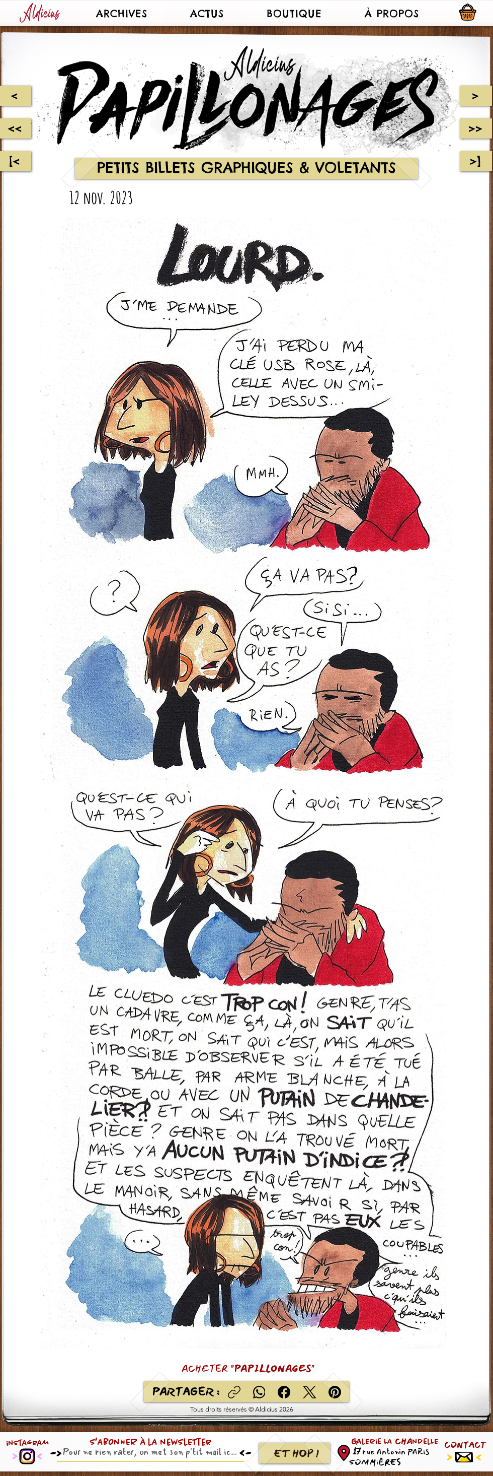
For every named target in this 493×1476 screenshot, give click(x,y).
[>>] (476, 128)
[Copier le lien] (234, 1392)
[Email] (148, 1451)
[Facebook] (284, 1392)
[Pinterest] (334, 1392)
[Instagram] (27, 1456)
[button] (121, 13)
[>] (476, 96)
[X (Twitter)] (309, 1392)
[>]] (476, 161)
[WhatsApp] (259, 1392)
